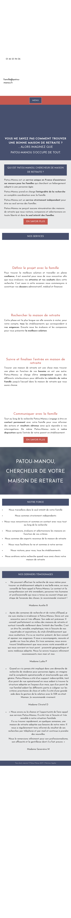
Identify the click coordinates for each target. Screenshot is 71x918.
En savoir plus (35, 221)
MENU (35, 100)
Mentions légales (50, 763)
